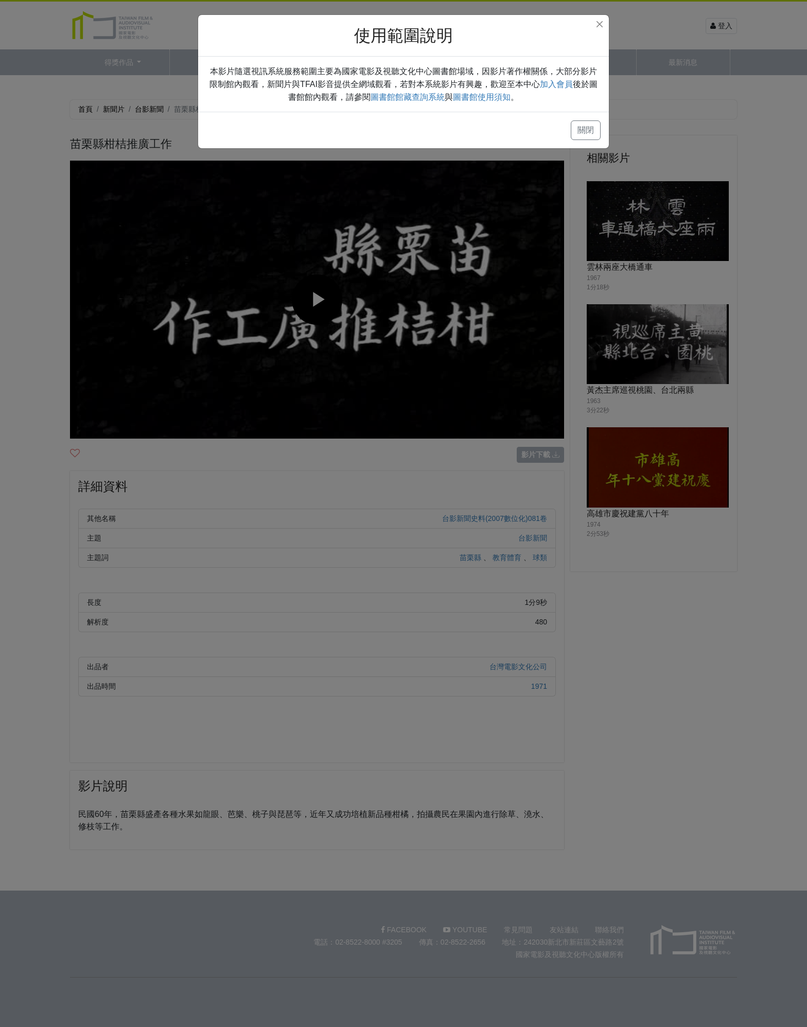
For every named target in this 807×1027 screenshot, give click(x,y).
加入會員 (556, 84)
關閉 (585, 130)
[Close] (599, 24)
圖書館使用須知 (482, 97)
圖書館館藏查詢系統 (408, 97)
